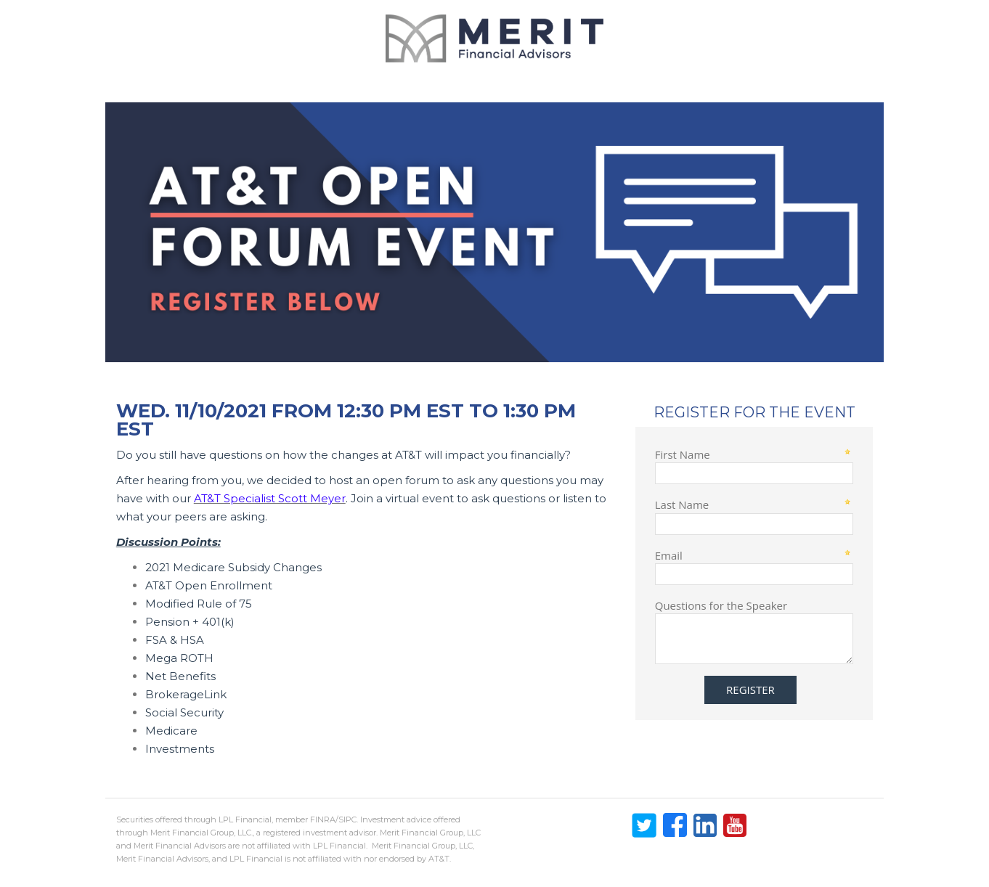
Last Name (682, 504)
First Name (682, 454)
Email (669, 555)
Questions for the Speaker (721, 605)
